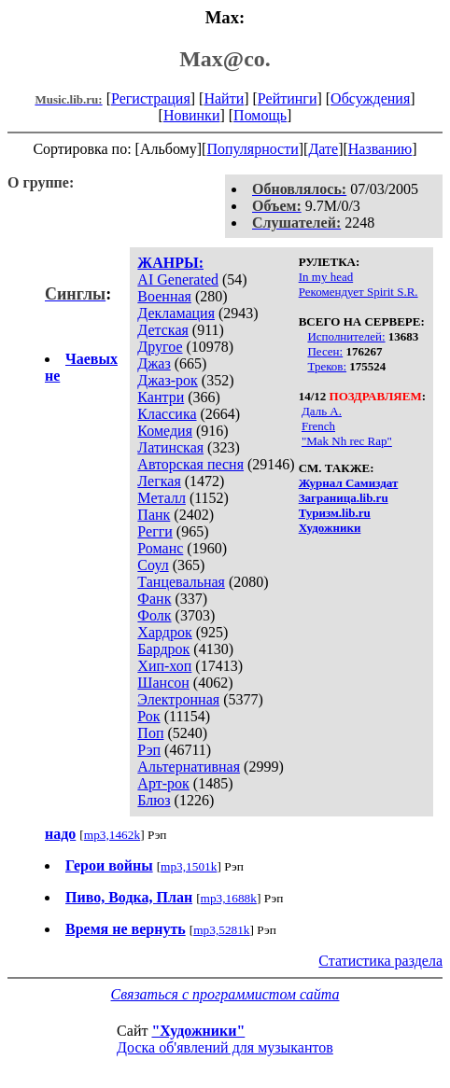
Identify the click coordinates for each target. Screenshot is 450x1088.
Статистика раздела (380, 961)
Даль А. (322, 411)
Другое (159, 347)
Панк (153, 515)
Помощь (260, 115)
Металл (161, 498)
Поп (150, 733)
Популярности (252, 149)
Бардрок (163, 649)
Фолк (154, 615)
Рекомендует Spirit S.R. (358, 292)
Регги (154, 531)
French (318, 426)
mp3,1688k (229, 898)
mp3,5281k (221, 930)
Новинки (191, 115)
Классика (166, 414)
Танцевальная (181, 582)
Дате (323, 149)
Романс (160, 548)
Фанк (154, 599)
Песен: (325, 351)
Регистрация (150, 98)
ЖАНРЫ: (170, 263)
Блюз (153, 800)
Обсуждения (370, 98)
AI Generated (177, 279)
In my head (326, 277)
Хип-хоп (164, 666)
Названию (380, 149)
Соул (152, 565)
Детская (163, 330)
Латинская (170, 447)
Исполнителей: (346, 336)
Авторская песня (190, 464)
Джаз (153, 363)
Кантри (160, 397)
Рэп (149, 750)
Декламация (176, 313)
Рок (148, 716)
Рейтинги (287, 98)
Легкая (158, 481)
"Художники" (198, 1031)
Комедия (164, 431)
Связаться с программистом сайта (225, 994)
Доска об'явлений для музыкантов (225, 1047)
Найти (224, 98)
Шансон (163, 682)
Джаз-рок (167, 380)
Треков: (326, 366)
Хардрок (164, 632)
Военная (164, 296)
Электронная (178, 699)
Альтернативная (188, 766)
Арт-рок (163, 783)
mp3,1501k (189, 866)
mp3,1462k (112, 835)
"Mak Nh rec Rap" (347, 441)
